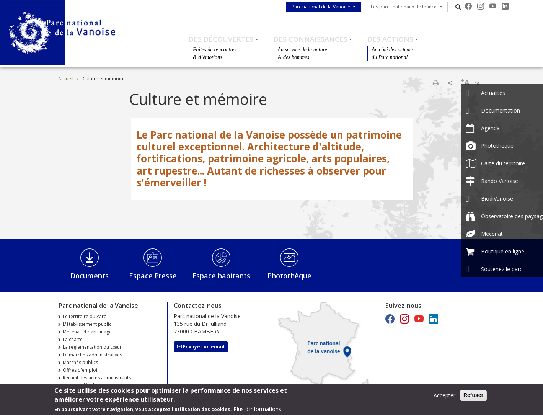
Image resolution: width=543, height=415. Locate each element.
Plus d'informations (257, 411)
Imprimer (435, 83)
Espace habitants (221, 275)
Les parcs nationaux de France (404, 6)
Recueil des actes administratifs (97, 377)
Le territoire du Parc (84, 316)
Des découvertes (221, 39)
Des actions (390, 39)
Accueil (65, 78)
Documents (89, 275)
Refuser (473, 397)
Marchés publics (80, 362)
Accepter (444, 397)
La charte (73, 339)
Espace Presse (153, 275)
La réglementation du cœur (92, 347)
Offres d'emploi (80, 370)
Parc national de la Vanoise (321, 6)
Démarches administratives (92, 354)
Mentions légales (81, 385)
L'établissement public (87, 324)
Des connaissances (310, 39)
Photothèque (289, 275)
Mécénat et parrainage (87, 331)
